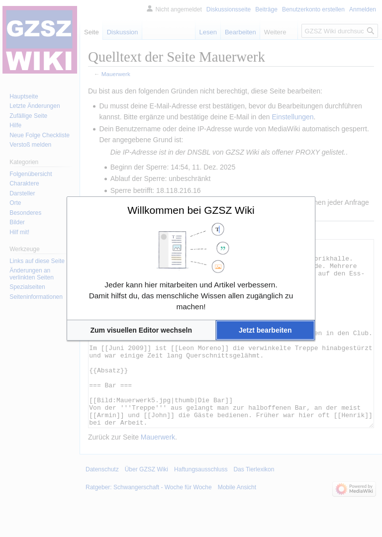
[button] (141, 330)
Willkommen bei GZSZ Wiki (191, 210)
